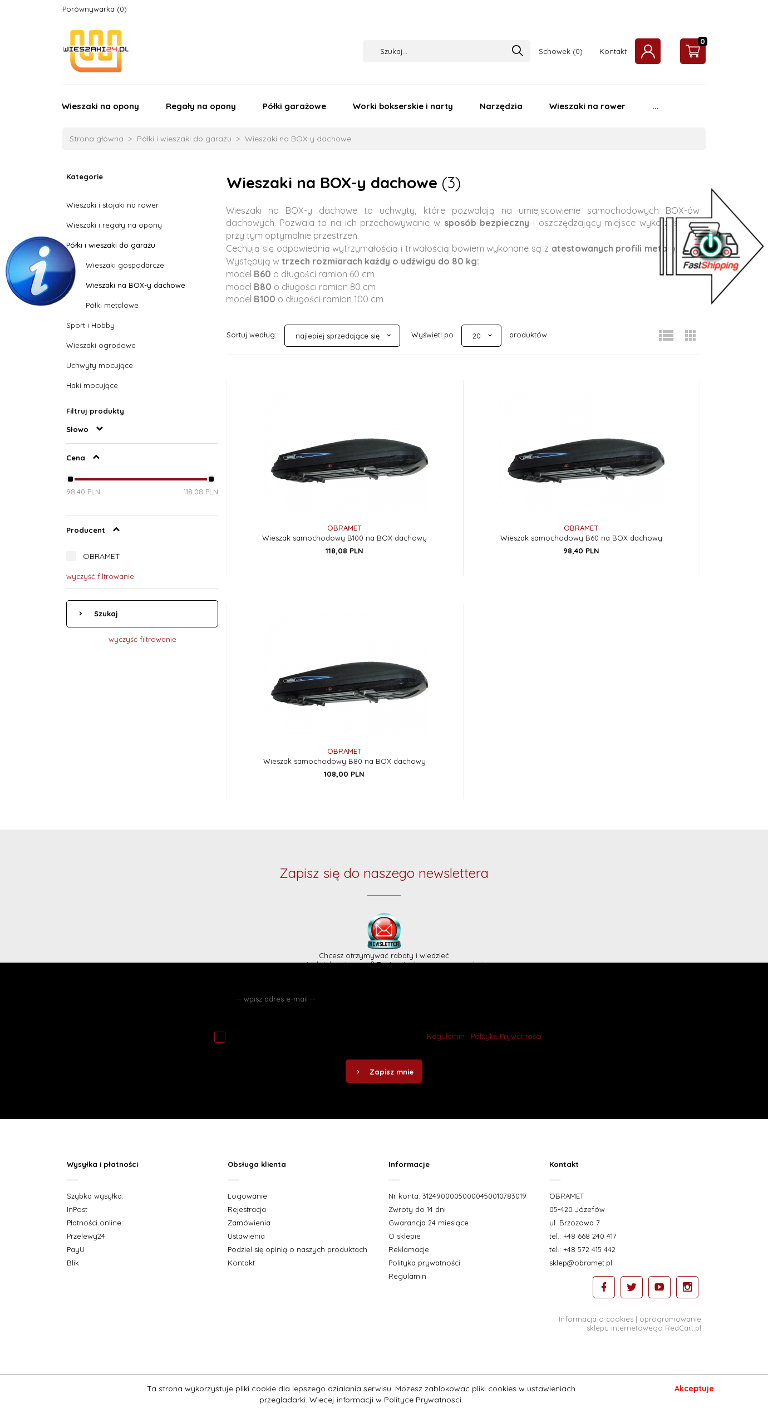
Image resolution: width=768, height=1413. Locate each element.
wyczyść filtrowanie (100, 576)
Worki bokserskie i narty (403, 106)
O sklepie (404, 1236)
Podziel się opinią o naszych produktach (297, 1249)
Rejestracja (247, 1209)
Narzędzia (501, 106)
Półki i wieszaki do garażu (110, 245)
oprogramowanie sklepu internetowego (644, 1323)
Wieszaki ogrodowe (101, 345)
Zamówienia (249, 1222)
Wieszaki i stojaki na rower (112, 204)
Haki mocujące (92, 385)
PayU (76, 1249)
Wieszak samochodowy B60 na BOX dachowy (581, 537)
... (655, 106)
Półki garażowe (294, 106)
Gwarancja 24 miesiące (428, 1222)
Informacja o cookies (596, 1318)
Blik (73, 1262)
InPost (77, 1209)
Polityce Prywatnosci (422, 1400)
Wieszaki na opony (100, 106)
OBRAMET (101, 556)
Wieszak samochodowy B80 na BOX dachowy (344, 761)
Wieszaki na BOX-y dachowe (135, 285)
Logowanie (247, 1195)
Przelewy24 (86, 1236)
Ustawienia (246, 1236)
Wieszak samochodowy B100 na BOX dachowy (344, 537)
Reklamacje (408, 1249)
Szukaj (105, 613)
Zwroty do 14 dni (417, 1209)
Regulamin (446, 1036)
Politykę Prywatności (506, 1036)
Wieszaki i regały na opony (114, 224)
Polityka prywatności (424, 1262)
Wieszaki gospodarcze (125, 265)
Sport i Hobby (90, 325)
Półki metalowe (112, 305)
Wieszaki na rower (587, 106)
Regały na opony (201, 106)
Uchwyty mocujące (99, 365)
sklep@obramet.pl (580, 1262)
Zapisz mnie (384, 1071)
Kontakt (613, 51)
